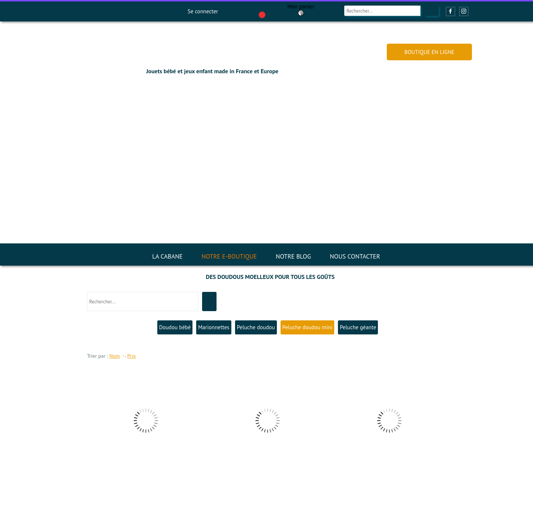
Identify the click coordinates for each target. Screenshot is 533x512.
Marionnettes (213, 327)
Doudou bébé (175, 327)
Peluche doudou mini (307, 327)
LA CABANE (167, 256)
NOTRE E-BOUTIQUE (229, 256)
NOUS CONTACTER (355, 256)
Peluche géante (358, 327)
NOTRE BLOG (293, 256)
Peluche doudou (256, 327)
